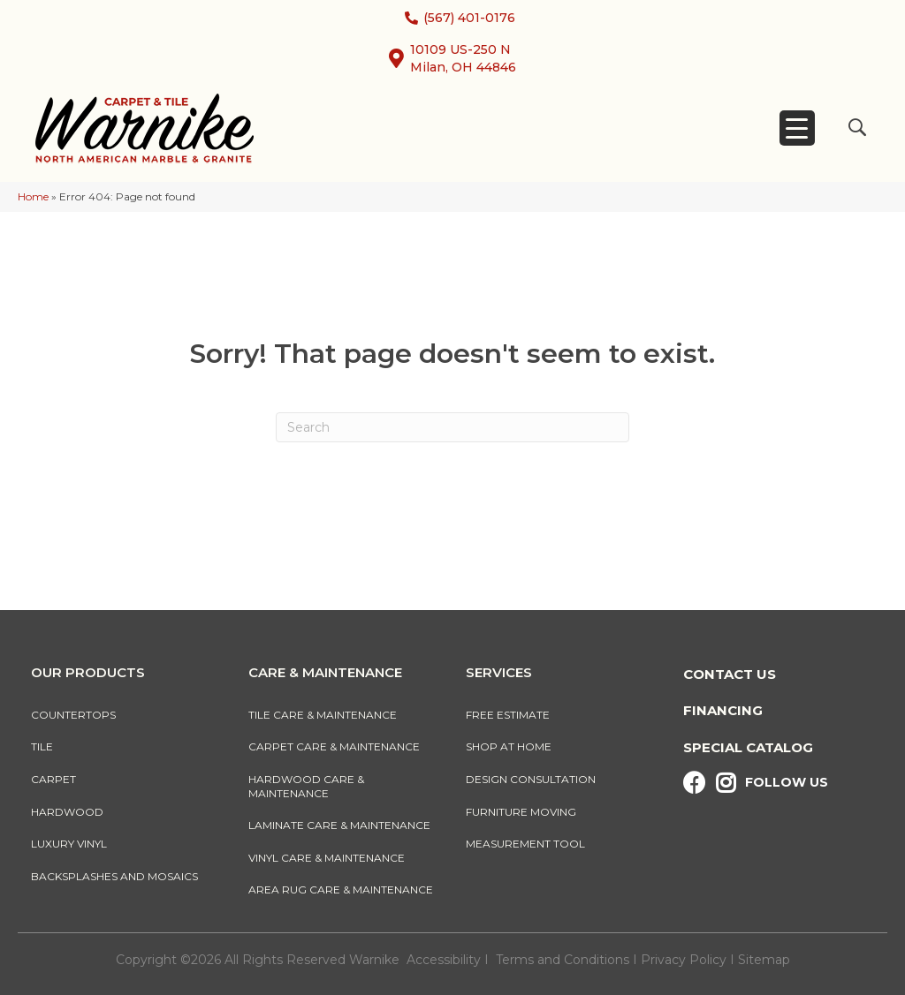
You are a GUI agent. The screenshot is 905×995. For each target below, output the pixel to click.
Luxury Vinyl (69, 843)
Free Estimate (508, 714)
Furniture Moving (524, 811)
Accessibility (444, 960)
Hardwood (67, 811)
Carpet (53, 779)
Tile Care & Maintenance (322, 714)
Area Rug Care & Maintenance (340, 889)
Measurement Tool (525, 843)
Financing (723, 710)
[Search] (452, 427)
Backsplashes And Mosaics (114, 876)
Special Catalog (748, 747)
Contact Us (729, 674)
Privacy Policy (685, 960)
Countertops (73, 714)
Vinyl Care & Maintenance (326, 857)
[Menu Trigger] (797, 128)
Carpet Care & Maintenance (334, 746)
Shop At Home (508, 746)
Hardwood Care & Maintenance (306, 786)
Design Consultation (531, 779)
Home (33, 196)
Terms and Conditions (562, 960)
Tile (42, 746)
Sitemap (764, 960)
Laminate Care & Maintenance (339, 825)
